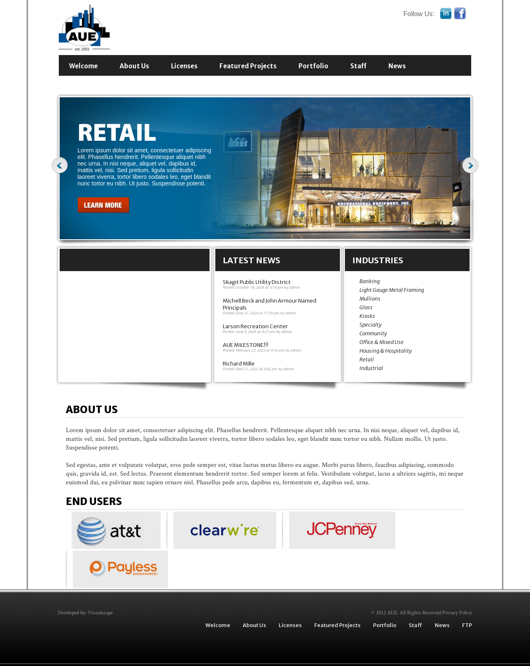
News (397, 66)
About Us (134, 66)
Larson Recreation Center (255, 326)
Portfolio (313, 66)
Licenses (184, 66)
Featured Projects (248, 66)
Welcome (83, 66)
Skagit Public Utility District (257, 282)
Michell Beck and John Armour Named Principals (269, 304)
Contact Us (87, 83)
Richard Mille (239, 363)
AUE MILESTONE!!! (245, 345)
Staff (358, 66)
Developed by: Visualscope (85, 612)
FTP (467, 625)
